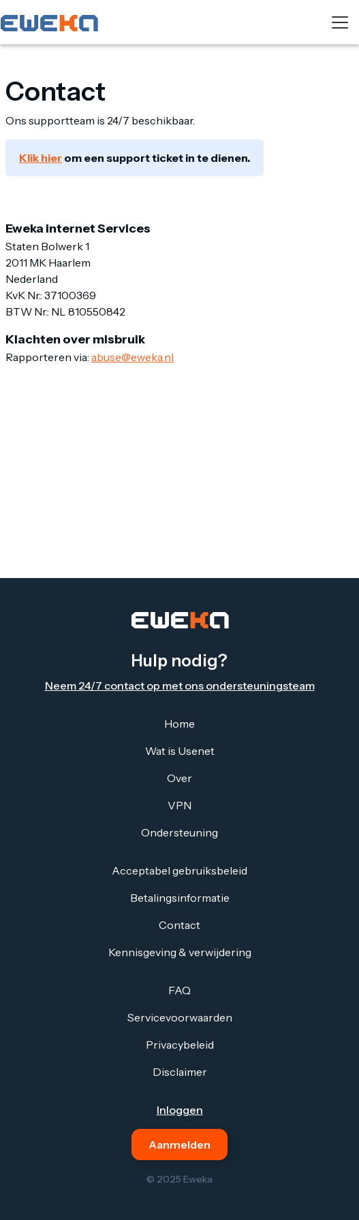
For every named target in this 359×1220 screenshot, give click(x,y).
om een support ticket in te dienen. (134, 158)
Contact (179, 925)
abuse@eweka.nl (132, 357)
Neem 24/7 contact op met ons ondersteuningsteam (180, 685)
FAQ (179, 990)
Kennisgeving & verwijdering (179, 952)
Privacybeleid (180, 1044)
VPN (179, 805)
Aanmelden (179, 1144)
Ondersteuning (179, 832)
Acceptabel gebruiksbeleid (179, 870)
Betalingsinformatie (180, 897)
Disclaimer (180, 1072)
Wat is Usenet (180, 751)
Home (179, 723)
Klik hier (40, 158)
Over (179, 778)
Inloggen (180, 1110)
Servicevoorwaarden (179, 1017)
